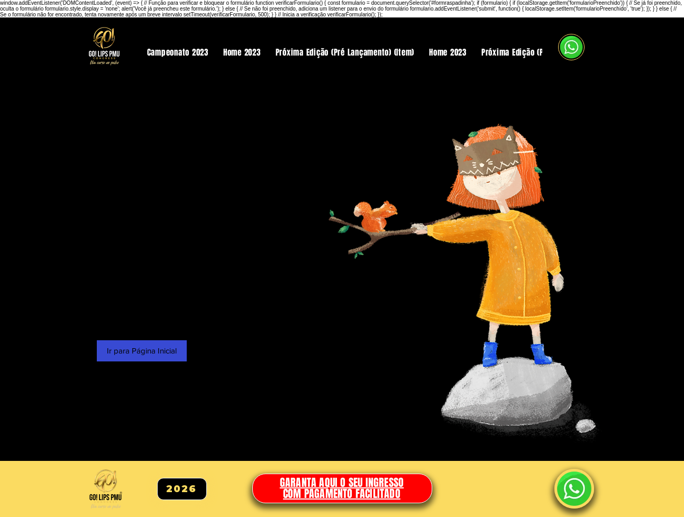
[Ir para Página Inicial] (142, 350)
